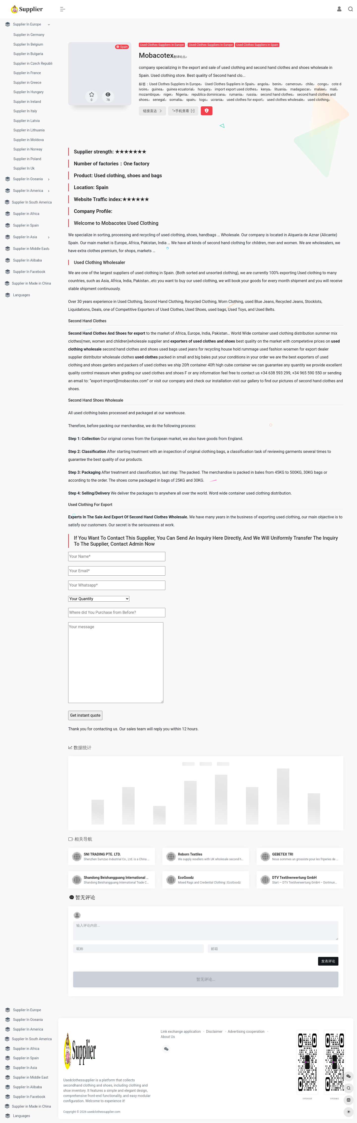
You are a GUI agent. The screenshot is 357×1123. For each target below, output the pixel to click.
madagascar (300, 89)
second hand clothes (277, 94)
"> (183, 111)
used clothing (318, 100)
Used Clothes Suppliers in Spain (257, 45)
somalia (175, 100)
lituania (280, 89)
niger (167, 94)
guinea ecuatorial (180, 89)
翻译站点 (180, 57)
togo (202, 100)
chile (309, 84)
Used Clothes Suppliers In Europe (162, 45)
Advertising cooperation (246, 1032)
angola (262, 84)
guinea (157, 89)
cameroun (293, 84)
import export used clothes (235, 89)
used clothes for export (245, 100)
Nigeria (181, 94)
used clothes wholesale (285, 100)
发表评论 (328, 961)
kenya (265, 89)
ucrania (216, 100)
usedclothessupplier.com (103, 1112)
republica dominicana (208, 94)
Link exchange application (181, 1032)
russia (251, 94)
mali (333, 89)
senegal (159, 100)
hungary (204, 89)
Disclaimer (214, 1032)
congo (322, 84)
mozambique (149, 94)
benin (276, 84)
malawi (319, 89)
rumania (235, 94)
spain (190, 100)
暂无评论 (85, 897)
